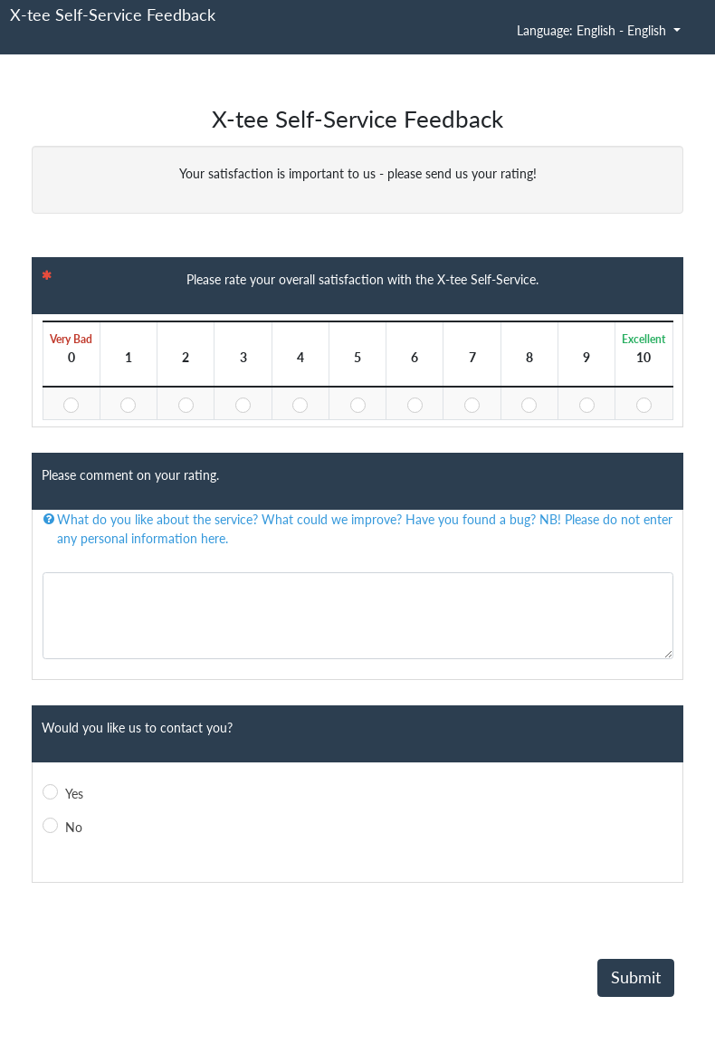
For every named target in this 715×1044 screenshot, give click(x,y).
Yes (74, 793)
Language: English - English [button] (593, 30)
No (73, 827)
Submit (636, 977)
